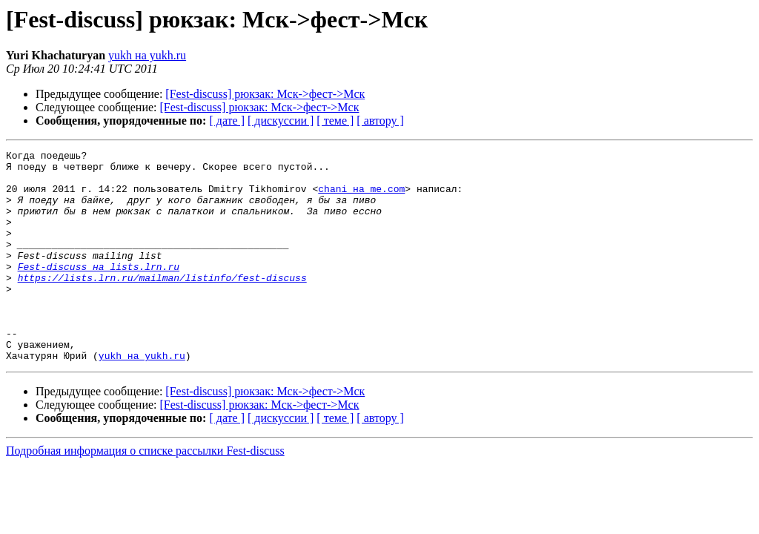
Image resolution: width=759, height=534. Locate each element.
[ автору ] (380, 120)
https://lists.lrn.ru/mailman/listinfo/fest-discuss (162, 304)
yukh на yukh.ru (147, 55)
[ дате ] (227, 120)
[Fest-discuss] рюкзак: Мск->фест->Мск (265, 94)
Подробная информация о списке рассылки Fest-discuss (145, 493)
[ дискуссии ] (281, 120)
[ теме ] (335, 120)
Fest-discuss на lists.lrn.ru (98, 290)
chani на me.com (361, 197)
